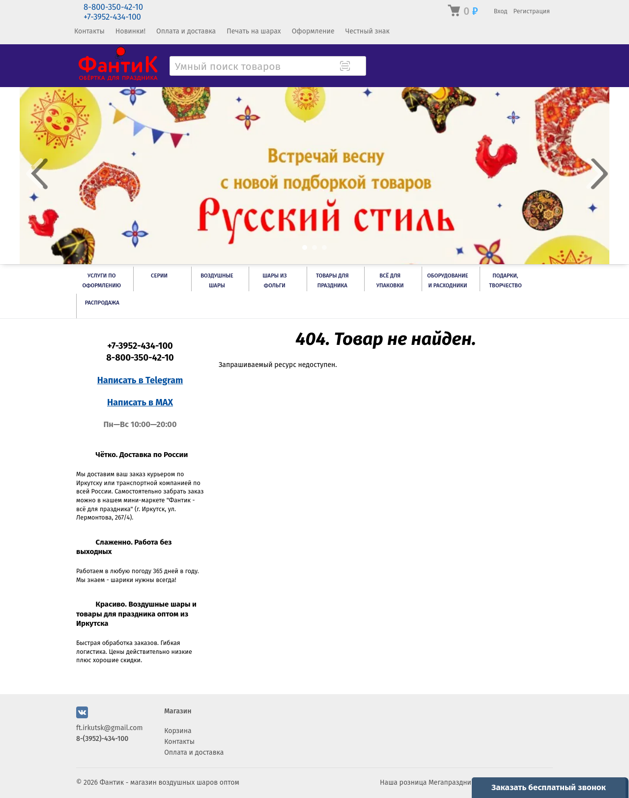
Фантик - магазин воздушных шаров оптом (169, 782)
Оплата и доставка (186, 31)
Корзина (178, 731)
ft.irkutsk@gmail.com (109, 728)
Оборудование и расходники (447, 281)
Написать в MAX (140, 402)
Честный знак (367, 31)
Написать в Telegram (140, 380)
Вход (501, 11)
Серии (159, 276)
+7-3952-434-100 (112, 17)
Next (594, 173)
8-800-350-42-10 (113, 7)
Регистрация (531, 11)
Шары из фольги (274, 281)
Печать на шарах (254, 31)
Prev (34, 173)
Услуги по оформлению (101, 281)
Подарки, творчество (505, 281)
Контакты (89, 31)
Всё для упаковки (390, 281)
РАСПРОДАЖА (102, 303)
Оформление (313, 31)
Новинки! (130, 31)
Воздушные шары (216, 281)
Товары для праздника (332, 281)
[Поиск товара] (358, 67)
